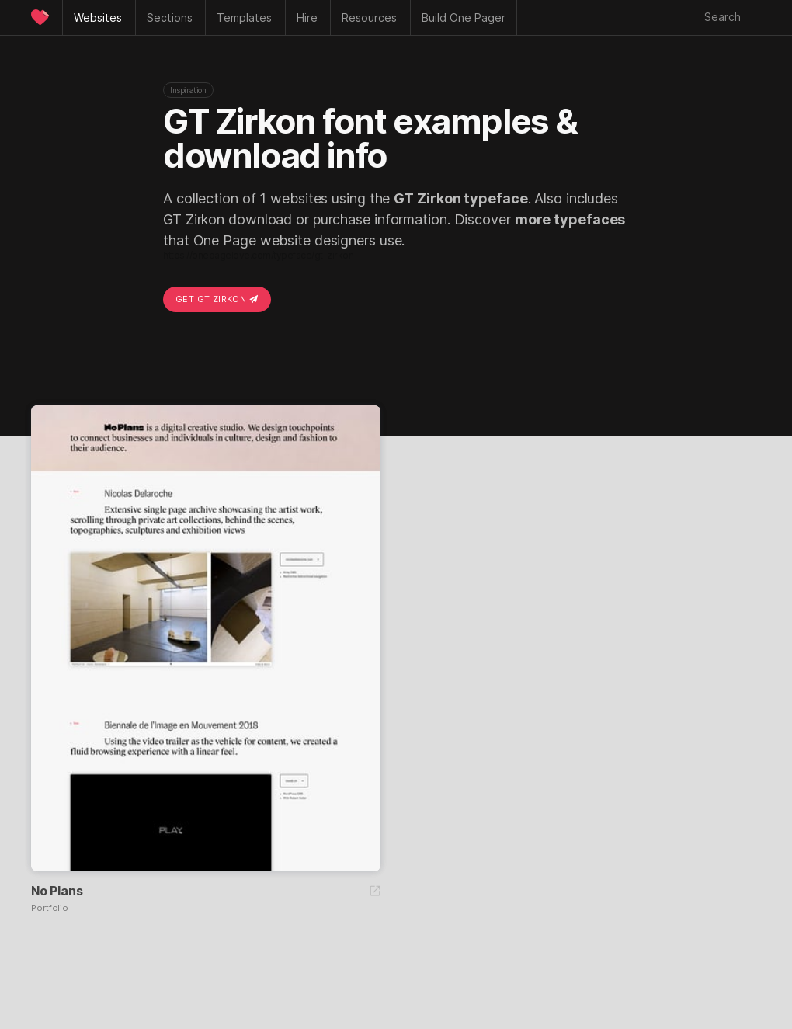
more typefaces (570, 219)
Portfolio (49, 908)
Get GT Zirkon (217, 299)
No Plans (56, 891)
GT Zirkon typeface (460, 198)
